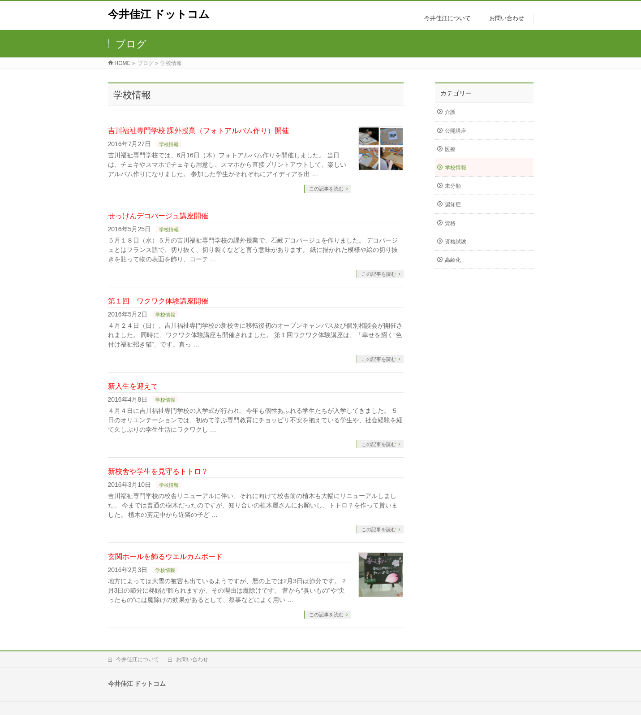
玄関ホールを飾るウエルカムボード (165, 556)
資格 (450, 223)
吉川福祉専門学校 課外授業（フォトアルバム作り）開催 (198, 130)
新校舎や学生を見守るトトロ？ (158, 471)
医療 (450, 149)
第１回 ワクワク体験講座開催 (158, 301)
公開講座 (455, 131)
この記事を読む (326, 188)
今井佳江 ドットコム (159, 14)
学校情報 (169, 144)
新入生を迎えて (133, 386)
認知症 (453, 204)
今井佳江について (137, 659)
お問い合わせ (192, 659)
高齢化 (453, 260)
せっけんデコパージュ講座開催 (158, 216)
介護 (450, 112)
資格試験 (455, 241)
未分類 (453, 186)
